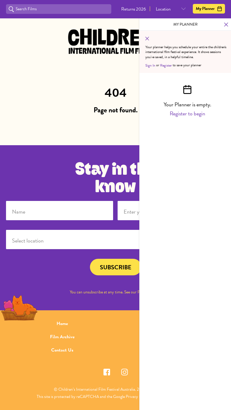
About (169, 323)
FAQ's (169, 336)
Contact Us (62, 350)
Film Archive (62, 336)
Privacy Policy (149, 292)
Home (62, 323)
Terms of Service (170, 396)
